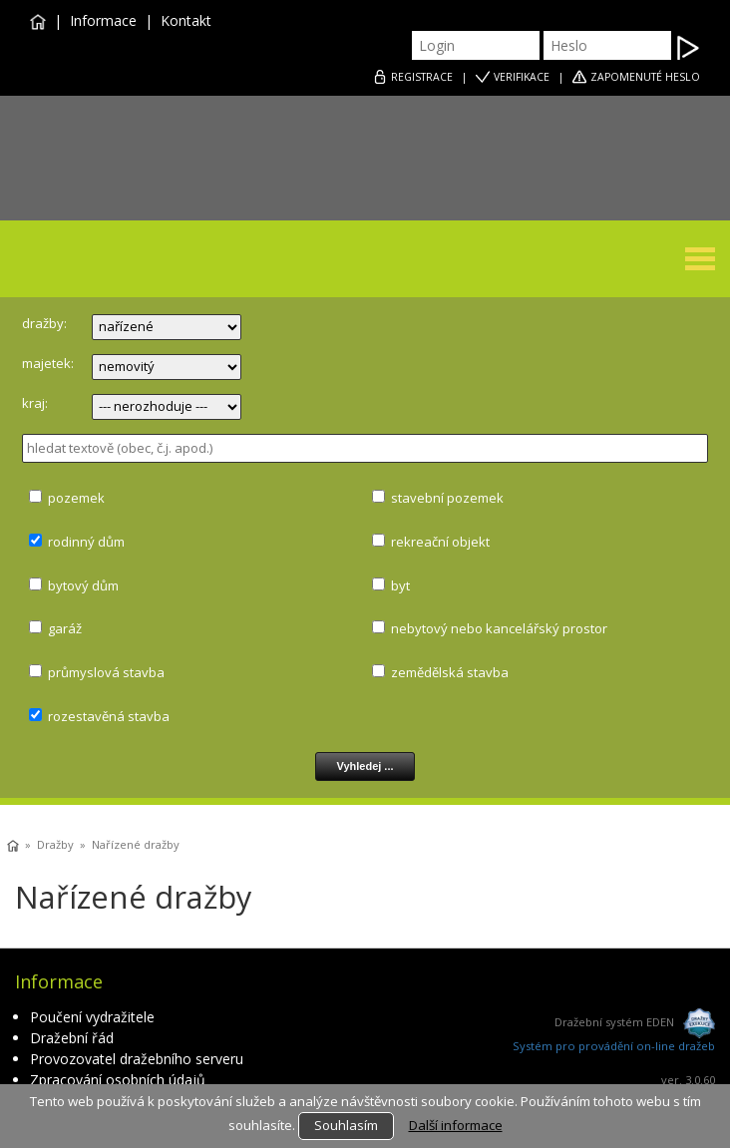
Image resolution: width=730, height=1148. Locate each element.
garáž (65, 628)
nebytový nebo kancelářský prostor (499, 628)
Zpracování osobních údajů (117, 1079)
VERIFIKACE (521, 77)
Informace (103, 20)
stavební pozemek (447, 498)
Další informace (456, 1125)
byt (400, 585)
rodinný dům (86, 542)
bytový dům (83, 585)
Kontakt (186, 20)
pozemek (76, 498)
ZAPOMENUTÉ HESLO (645, 77)
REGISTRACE (422, 77)
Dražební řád (72, 1037)
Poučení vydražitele (92, 1016)
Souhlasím (346, 1125)
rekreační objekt (440, 542)
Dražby (55, 844)
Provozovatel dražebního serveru (136, 1058)
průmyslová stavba (106, 672)
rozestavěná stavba (109, 716)
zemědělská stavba (450, 672)
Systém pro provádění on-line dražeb (614, 1045)
